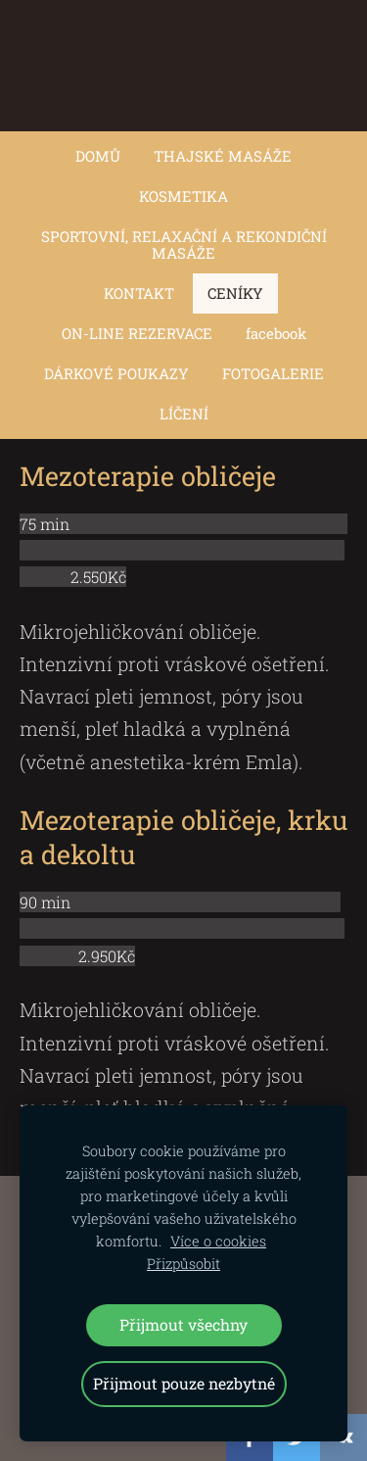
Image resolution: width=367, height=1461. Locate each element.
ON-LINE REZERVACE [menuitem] (137, 333)
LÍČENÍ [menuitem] (184, 413)
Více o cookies (218, 1241)
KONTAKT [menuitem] (139, 293)
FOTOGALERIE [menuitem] (273, 373)
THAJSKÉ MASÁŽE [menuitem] (223, 156)
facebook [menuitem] (276, 333)
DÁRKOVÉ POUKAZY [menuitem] (116, 373)
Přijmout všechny (183, 1324)
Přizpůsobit (183, 1263)
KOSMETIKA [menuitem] (183, 196)
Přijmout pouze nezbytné (184, 1383)
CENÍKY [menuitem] (235, 293)
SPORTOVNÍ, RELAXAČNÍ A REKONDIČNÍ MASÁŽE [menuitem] (184, 244)
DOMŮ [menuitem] (97, 156)
